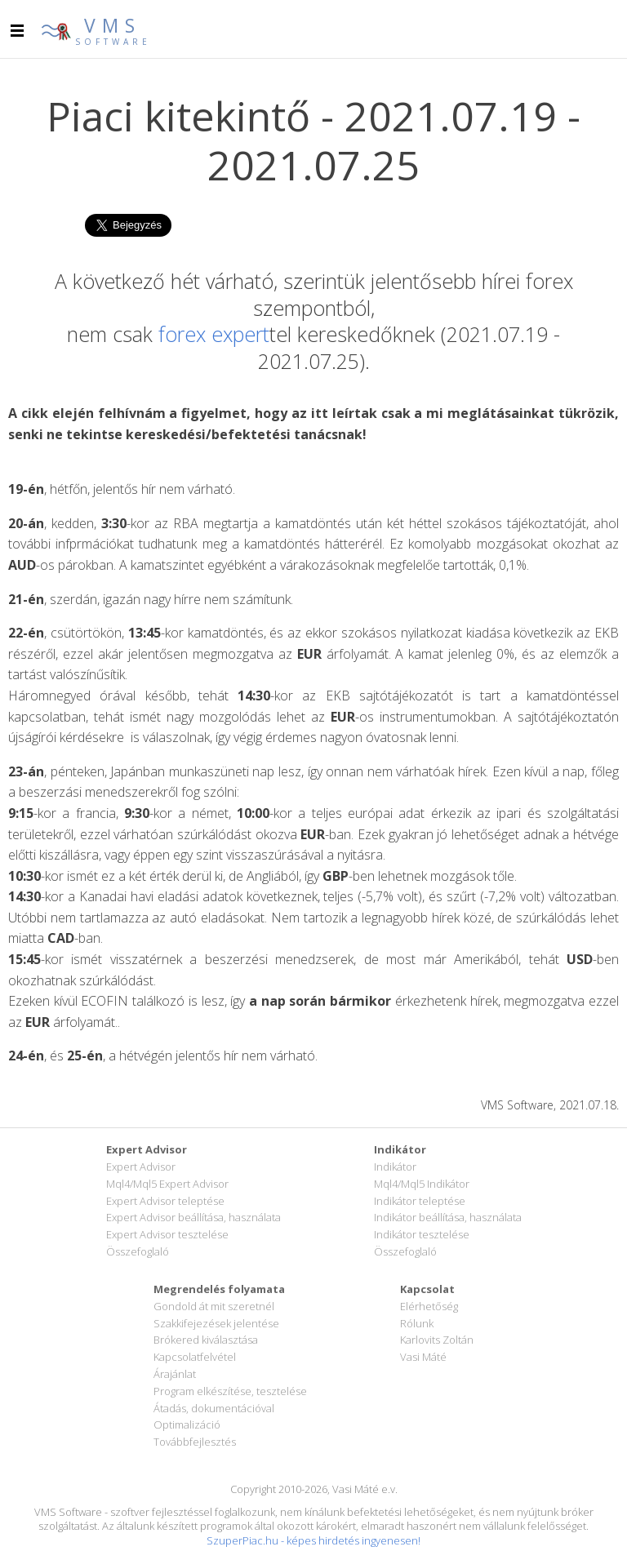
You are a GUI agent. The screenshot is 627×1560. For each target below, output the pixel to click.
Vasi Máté (423, 1356)
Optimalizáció (186, 1424)
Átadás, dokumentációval (213, 1408)
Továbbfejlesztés (194, 1441)
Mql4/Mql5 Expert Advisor (167, 1183)
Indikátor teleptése (419, 1200)
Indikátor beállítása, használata (448, 1217)
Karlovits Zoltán (437, 1339)
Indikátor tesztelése (421, 1234)
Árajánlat (174, 1374)
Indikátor (395, 1166)
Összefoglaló (137, 1251)
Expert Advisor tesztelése (167, 1234)
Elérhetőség (429, 1306)
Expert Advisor (141, 1166)
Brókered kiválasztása (205, 1339)
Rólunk (417, 1323)
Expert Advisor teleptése (165, 1200)
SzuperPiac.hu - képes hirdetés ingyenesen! (313, 1540)
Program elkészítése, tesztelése (230, 1391)
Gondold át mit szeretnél (213, 1306)
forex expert (213, 334)
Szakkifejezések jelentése (216, 1323)
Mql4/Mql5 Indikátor (421, 1183)
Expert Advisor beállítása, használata (193, 1217)
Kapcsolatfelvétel (194, 1356)
